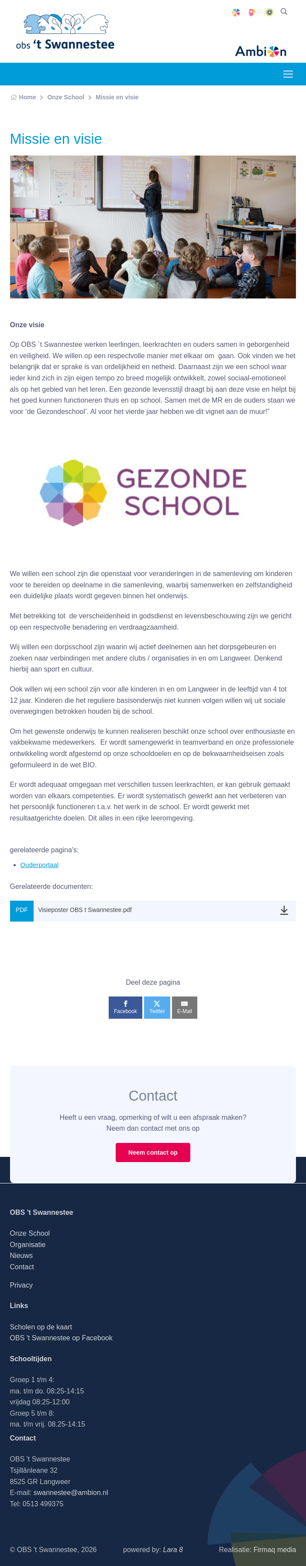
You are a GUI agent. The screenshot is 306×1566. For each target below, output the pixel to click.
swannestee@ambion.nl (71, 1492)
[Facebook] (125, 1007)
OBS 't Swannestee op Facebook (61, 1338)
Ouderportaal (40, 864)
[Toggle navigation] (287, 74)
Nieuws (21, 1255)
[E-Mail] (184, 1007)
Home (23, 97)
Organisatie (28, 1244)
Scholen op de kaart (41, 1327)
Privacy (21, 1285)
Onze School (65, 97)
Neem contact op (153, 1152)
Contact (22, 1267)
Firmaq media (275, 1549)
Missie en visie (117, 97)
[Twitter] (157, 1007)
